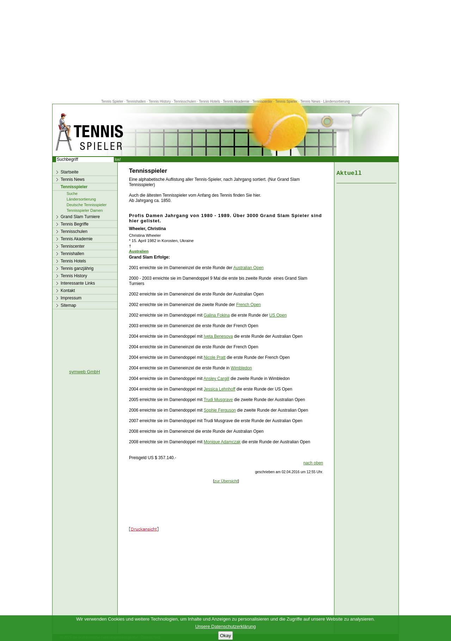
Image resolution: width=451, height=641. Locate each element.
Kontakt (68, 290)
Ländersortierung (336, 101)
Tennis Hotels (210, 101)
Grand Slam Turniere (80, 216)
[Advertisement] (225, 49)
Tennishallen (136, 101)
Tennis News (310, 101)
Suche (72, 193)
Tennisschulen (185, 101)
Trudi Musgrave (218, 399)
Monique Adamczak (222, 441)
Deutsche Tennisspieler (87, 205)
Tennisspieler (74, 186)
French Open (248, 304)
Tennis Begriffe (74, 224)
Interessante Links (78, 283)
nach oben (313, 463)
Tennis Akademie (237, 101)
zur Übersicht (226, 481)
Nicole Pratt (215, 357)
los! (118, 159)
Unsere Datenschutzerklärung (225, 626)
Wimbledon (241, 368)
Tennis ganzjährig (77, 268)
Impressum (71, 298)
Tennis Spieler (112, 101)
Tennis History (160, 101)
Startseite (70, 172)
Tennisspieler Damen (85, 210)
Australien (139, 251)
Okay (225, 635)
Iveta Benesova (218, 336)
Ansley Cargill (216, 378)
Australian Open (248, 267)
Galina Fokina (217, 315)
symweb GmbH (84, 371)
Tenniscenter (262, 101)
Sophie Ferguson (220, 410)
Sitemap (68, 305)
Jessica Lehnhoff (219, 389)
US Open (277, 315)
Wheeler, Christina (147, 228)
